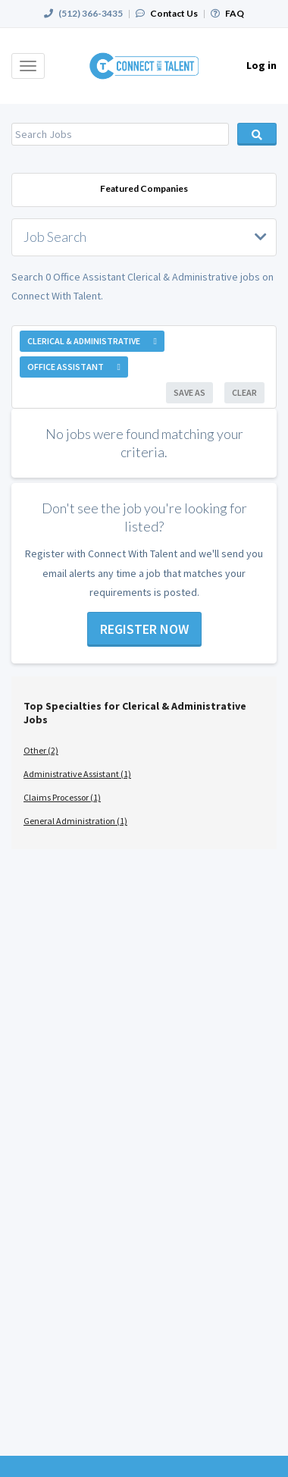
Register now (144, 629)
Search (257, 134)
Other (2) (40, 750)
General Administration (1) (75, 820)
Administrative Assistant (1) (77, 773)
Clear (244, 392)
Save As (189, 392)
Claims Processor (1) (62, 797)
